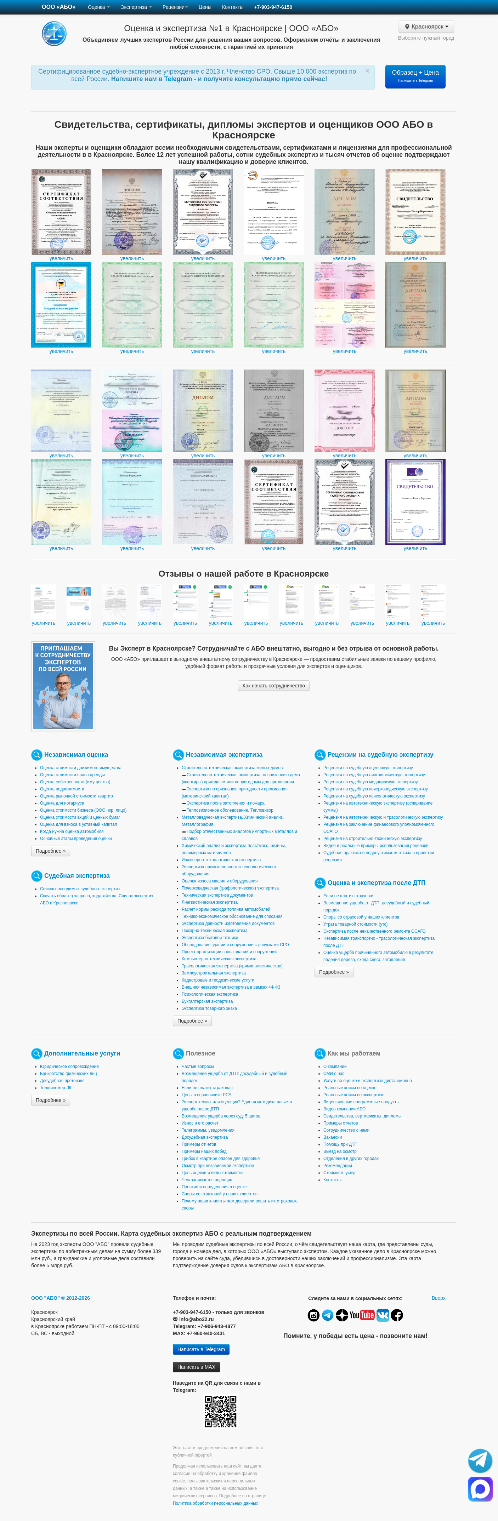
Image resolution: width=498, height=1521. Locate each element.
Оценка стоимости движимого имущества (80, 767)
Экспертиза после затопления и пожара (226, 803)
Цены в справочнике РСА (206, 1094)
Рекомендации (337, 1165)
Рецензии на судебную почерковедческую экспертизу (375, 789)
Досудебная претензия (62, 1080)
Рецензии (175, 7)
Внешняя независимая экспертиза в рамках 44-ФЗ (231, 987)
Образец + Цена (415, 75)
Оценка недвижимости (62, 789)
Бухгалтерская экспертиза (207, 1001)
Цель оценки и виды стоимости (212, 1172)
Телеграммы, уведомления (208, 1130)
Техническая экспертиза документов (217, 895)
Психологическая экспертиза (210, 994)
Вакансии (332, 1137)
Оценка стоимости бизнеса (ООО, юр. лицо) (83, 810)
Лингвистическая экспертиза (210, 902)
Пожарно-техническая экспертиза (215, 930)
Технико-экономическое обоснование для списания (232, 916)
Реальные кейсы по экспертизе (353, 1094)
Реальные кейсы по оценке (350, 1087)
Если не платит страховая (348, 895)
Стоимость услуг (339, 1172)
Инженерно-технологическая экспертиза (221, 859)
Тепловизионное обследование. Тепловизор (230, 810)
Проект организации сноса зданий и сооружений (229, 951)
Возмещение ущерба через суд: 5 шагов (221, 1116)
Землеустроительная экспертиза (214, 973)
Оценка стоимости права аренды (72, 774)
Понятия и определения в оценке (214, 1186)
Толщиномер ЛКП (57, 1087)
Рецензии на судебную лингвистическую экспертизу (374, 774)
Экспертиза (136, 7)
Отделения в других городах (351, 1158)
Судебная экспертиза (77, 875)
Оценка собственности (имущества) (75, 781)
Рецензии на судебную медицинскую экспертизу (370, 781)
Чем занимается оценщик (207, 1179)
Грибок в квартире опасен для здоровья (221, 1158)
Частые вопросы (198, 1066)
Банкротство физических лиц (68, 1073)
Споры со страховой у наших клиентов (361, 917)
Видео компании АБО (344, 1109)
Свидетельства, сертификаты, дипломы (362, 1116)
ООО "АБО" (45, 1298)
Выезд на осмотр (340, 1151)
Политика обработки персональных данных (215, 1503)
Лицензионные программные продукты (361, 1101)
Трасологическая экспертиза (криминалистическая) (232, 966)
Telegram (179, 78)
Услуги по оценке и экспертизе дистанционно (367, 1080)
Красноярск (426, 26)
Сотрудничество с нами (346, 1130)
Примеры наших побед (204, 1151)
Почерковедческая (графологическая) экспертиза (230, 888)
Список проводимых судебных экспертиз (80, 888)
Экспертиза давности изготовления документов (228, 923)
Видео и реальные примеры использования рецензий (376, 845)
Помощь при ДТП (340, 1144)
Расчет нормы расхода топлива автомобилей (226, 909)
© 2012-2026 (75, 1298)
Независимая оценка (76, 754)
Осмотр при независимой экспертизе (218, 1165)
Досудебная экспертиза (205, 1137)
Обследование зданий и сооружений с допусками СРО (235, 944)
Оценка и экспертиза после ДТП (377, 882)
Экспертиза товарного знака (209, 1008)
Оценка (99, 7)
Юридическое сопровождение (69, 1066)
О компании (335, 1066)
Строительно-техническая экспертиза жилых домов (232, 767)
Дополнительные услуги (82, 1053)
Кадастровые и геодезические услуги (218, 980)
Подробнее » (51, 851)
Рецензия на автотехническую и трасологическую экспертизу (383, 817)
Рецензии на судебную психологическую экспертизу (374, 796)
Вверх (439, 1298)
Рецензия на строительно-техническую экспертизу (372, 838)
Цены (205, 7)
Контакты (232, 7)
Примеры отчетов (199, 1144)
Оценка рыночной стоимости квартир (76, 796)
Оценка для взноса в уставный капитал (78, 824)
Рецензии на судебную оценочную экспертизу (368, 767)
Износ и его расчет (200, 1123)
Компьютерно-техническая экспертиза (219, 958)
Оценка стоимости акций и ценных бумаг (80, 817)
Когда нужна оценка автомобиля (71, 831)
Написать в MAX (196, 1367)
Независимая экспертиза (224, 754)
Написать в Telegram (201, 1349)
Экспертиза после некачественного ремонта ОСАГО (374, 931)
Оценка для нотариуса (62, 803)
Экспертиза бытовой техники (210, 937)
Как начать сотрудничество (274, 685)
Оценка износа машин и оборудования (220, 881)
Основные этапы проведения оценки (76, 838)
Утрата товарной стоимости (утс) (355, 924)
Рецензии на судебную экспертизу (381, 754)
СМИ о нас (333, 1073)
